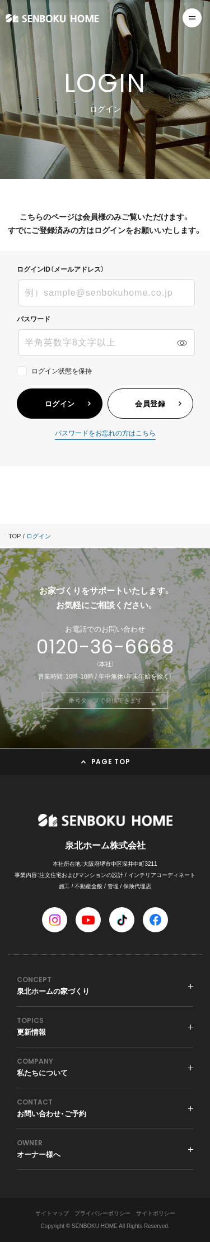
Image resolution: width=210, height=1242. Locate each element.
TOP (14, 536)
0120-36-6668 (105, 646)
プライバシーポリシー (102, 1213)
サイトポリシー (155, 1213)
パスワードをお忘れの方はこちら (105, 433)
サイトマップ (52, 1213)
